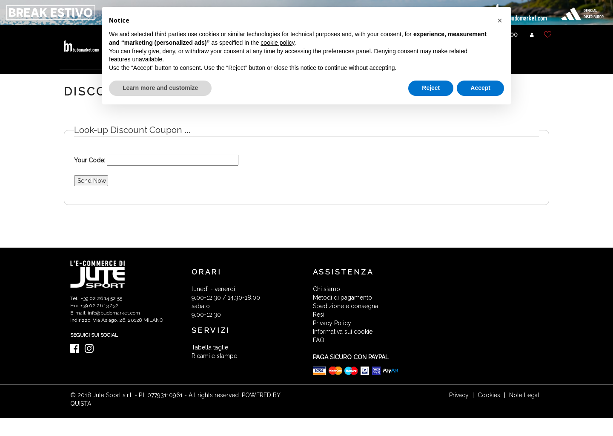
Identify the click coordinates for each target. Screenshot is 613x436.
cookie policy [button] (277, 42)
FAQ (318, 340)
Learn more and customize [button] (160, 87)
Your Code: (89, 160)
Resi (318, 314)
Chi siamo (326, 289)
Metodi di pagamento (342, 297)
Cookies (489, 395)
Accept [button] (480, 87)
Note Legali (525, 395)
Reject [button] (431, 87)
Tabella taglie (210, 347)
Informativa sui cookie (342, 331)
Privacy (459, 395)
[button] (500, 20)
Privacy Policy (332, 323)
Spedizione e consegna (345, 306)
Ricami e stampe (214, 355)
